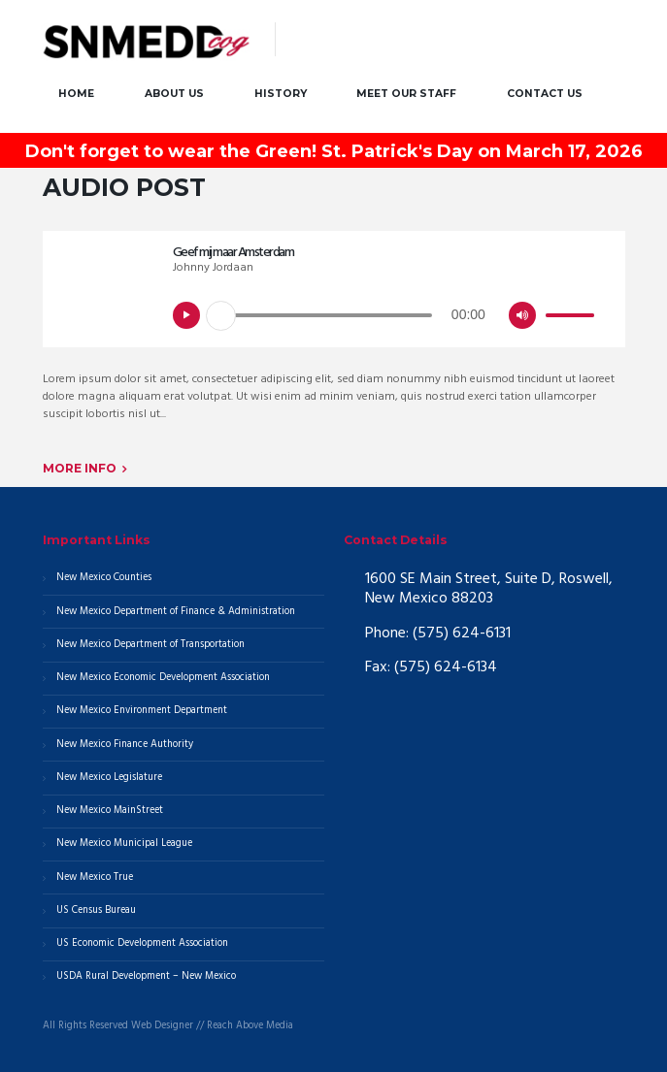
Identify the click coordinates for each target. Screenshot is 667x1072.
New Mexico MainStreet (109, 810)
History (280, 93)
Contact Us (545, 93)
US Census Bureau (96, 910)
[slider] (325, 315)
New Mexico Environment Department (141, 710)
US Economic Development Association (142, 943)
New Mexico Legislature (109, 777)
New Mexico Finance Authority (124, 744)
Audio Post (124, 187)
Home (76, 93)
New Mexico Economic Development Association (163, 677)
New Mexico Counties (103, 577)
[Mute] (522, 315)
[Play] (186, 315)
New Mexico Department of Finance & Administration (175, 611)
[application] (386, 321)
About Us (174, 93)
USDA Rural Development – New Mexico (146, 976)
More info (80, 468)
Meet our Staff (406, 93)
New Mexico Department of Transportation (150, 644)
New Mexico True (94, 877)
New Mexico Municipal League (124, 843)
